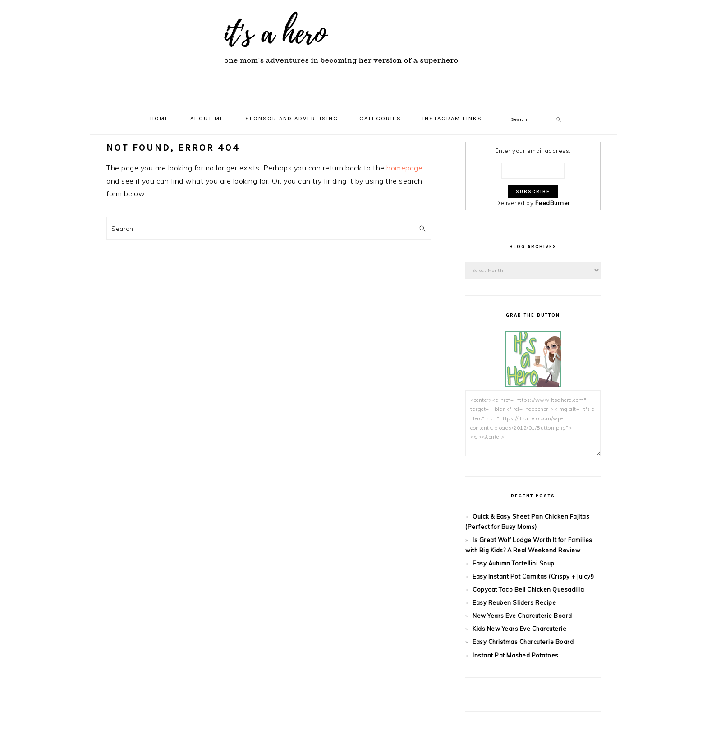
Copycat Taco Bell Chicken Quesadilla (528, 589)
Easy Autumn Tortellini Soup (514, 563)
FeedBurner (552, 203)
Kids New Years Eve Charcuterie (519, 628)
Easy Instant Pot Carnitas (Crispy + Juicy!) (533, 576)
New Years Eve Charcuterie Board (522, 615)
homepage (404, 167)
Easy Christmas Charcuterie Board (523, 641)
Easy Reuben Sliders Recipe (514, 602)
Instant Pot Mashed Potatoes (516, 655)
